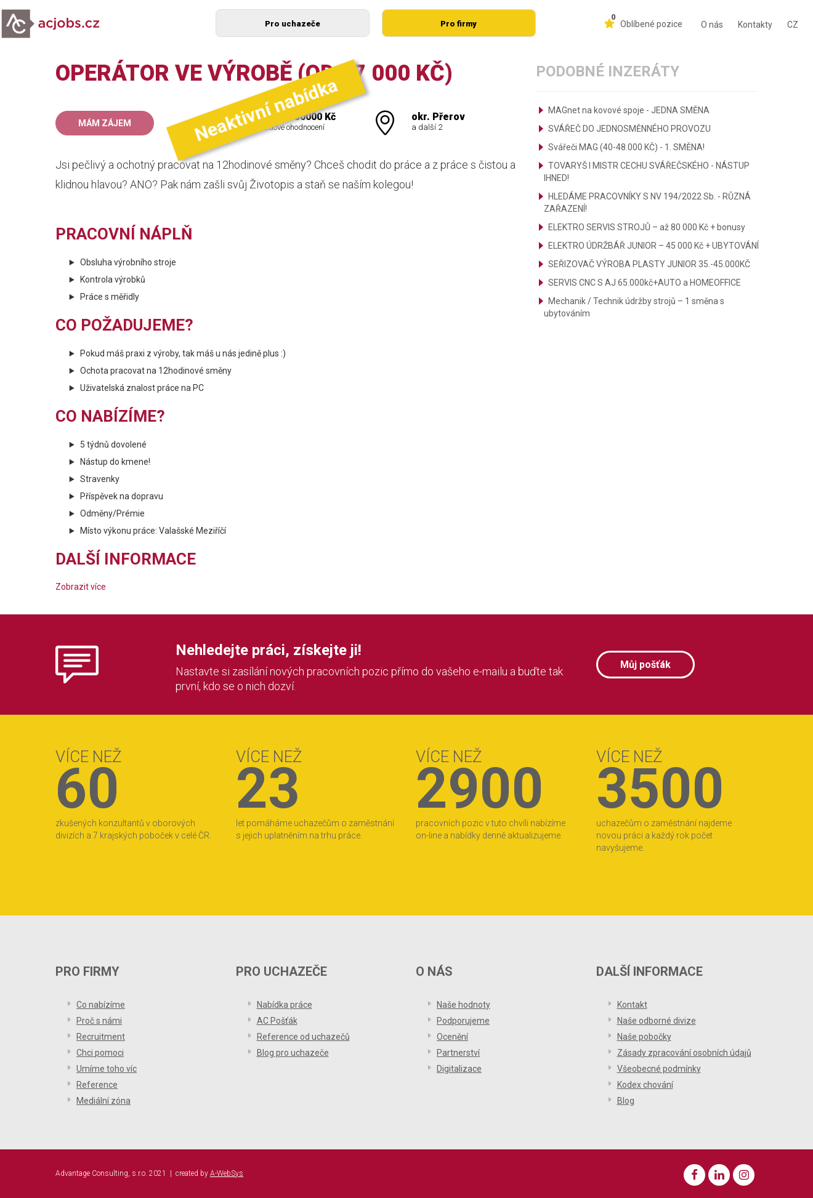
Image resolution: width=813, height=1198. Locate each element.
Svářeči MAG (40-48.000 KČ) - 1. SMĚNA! (626, 147)
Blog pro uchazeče (293, 1053)
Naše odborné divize (656, 1021)
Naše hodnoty (463, 1005)
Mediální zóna (103, 1101)
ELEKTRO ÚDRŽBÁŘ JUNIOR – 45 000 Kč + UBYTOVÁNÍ (653, 246)
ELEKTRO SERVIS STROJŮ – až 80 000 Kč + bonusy (646, 227)
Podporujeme (463, 1021)
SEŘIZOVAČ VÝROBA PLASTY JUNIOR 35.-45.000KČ (649, 264)
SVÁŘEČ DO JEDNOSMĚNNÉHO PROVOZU (629, 129)
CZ (792, 25)
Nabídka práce (284, 1005)
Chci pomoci (100, 1053)
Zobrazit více (80, 587)
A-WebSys (226, 1173)
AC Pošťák (277, 1021)
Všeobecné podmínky (659, 1069)
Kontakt (632, 1005)
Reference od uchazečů (303, 1037)
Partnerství (458, 1053)
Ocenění (452, 1037)
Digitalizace (459, 1069)
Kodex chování (645, 1085)
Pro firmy (458, 23)
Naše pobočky (644, 1037)
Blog (625, 1101)
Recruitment (100, 1037)
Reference (97, 1085)
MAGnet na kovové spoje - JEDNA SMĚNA (629, 110)
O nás (712, 25)
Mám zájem (104, 123)
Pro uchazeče (292, 23)
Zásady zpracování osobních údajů (684, 1053)
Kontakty (755, 25)
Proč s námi (99, 1021)
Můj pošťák (645, 664)
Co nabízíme (100, 1005)
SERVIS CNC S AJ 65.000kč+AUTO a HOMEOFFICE (644, 282)
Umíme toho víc (106, 1069)
